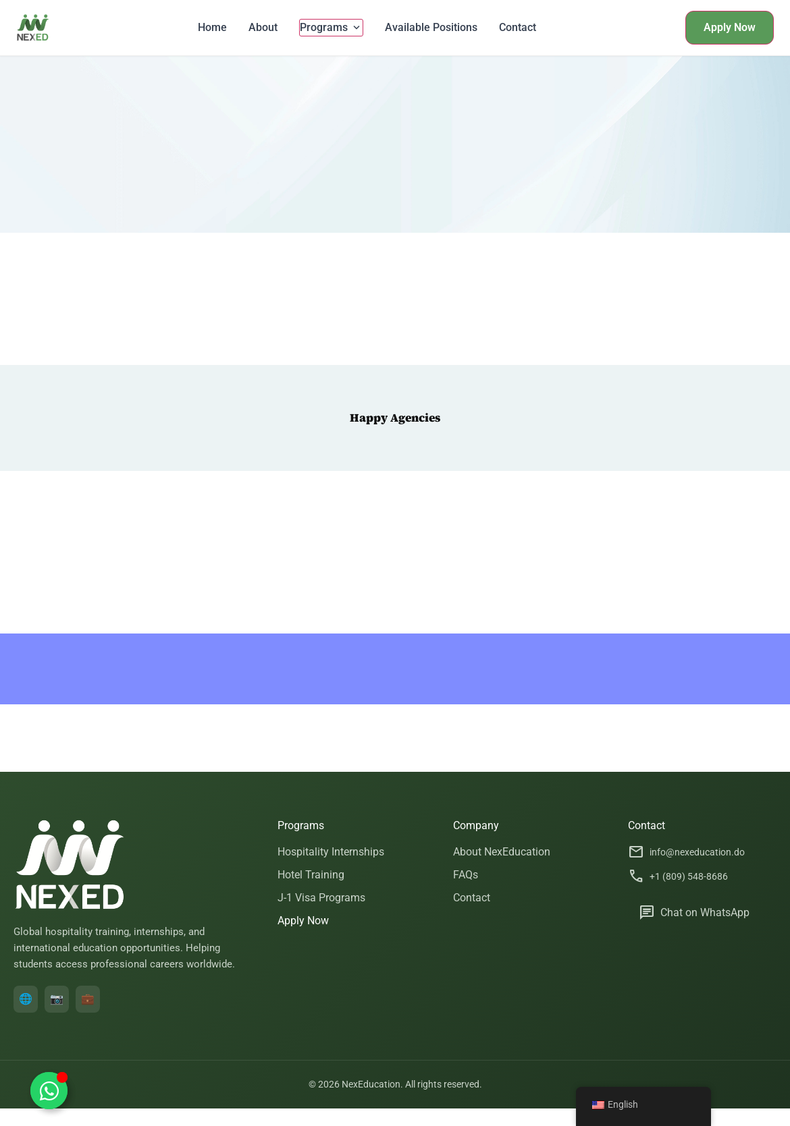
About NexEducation (501, 851)
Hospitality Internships (331, 851)
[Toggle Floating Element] (49, 1090)
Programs (331, 27)
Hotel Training (311, 874)
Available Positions (431, 27)
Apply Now (730, 27)
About (263, 27)
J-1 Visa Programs (321, 897)
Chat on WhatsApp (694, 912)
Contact (517, 27)
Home (212, 27)
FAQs (465, 874)
